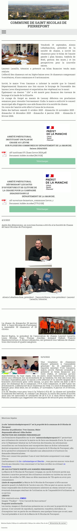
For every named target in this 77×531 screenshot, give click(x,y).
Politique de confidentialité (19, 523)
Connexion (4, 527)
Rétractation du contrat (58, 523)
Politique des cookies (34, 523)
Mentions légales (6, 523)
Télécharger (42, 161)
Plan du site (44, 523)
